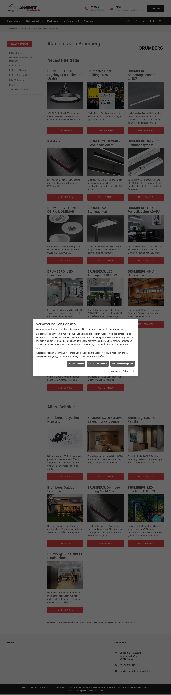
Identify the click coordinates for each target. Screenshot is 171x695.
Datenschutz (129, 371)
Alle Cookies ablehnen (97, 364)
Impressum (114, 371)
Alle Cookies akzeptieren (122, 364)
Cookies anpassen (76, 364)
